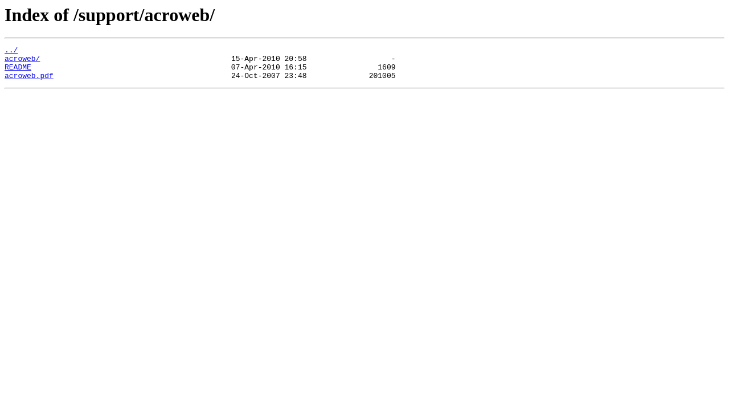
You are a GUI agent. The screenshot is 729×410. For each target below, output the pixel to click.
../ (11, 51)
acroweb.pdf (29, 82)
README (18, 72)
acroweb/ (22, 61)
